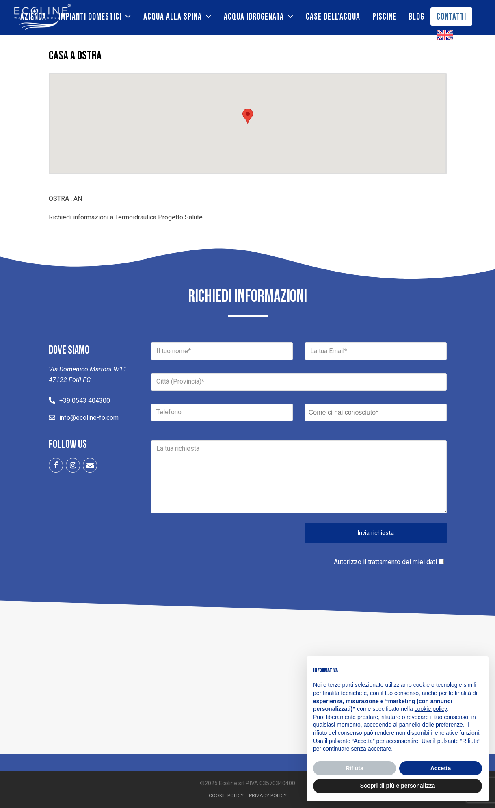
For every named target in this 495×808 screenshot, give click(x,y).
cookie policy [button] (431, 709)
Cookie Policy (226, 795)
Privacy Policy (268, 795)
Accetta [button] (440, 768)
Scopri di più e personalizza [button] (397, 785)
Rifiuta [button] (354, 768)
